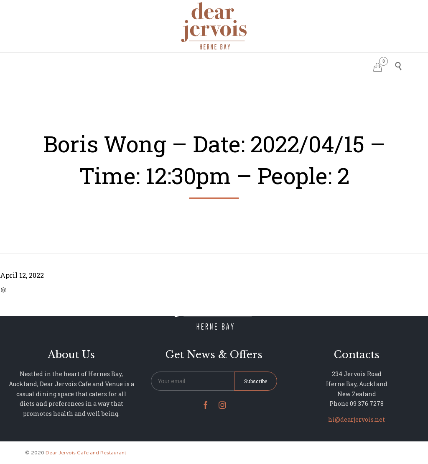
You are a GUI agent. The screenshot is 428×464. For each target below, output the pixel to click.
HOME (109, 65)
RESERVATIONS (152, 65)
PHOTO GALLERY (239, 65)
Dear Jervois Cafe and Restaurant (86, 453)
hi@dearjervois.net (356, 419)
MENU (194, 65)
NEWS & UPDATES (301, 65)
